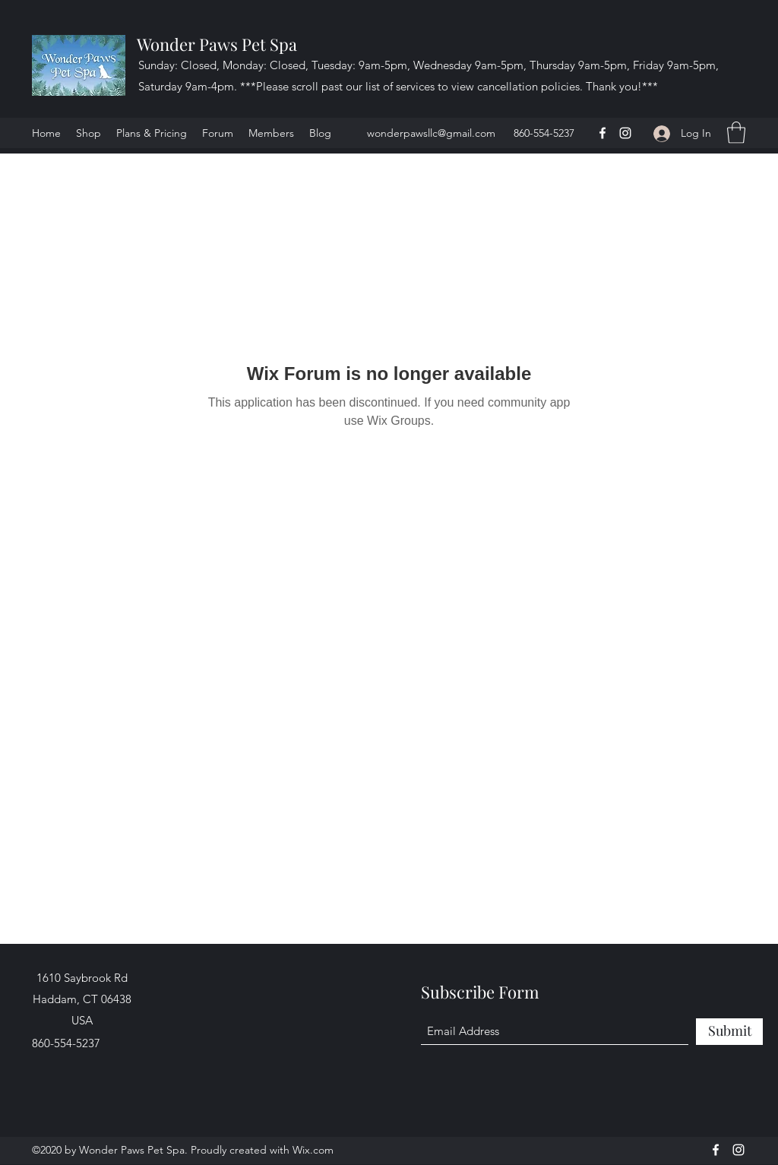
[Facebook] (602, 133)
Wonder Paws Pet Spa (217, 44)
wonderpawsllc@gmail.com (431, 133)
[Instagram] (625, 133)
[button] (736, 133)
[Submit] (729, 1031)
